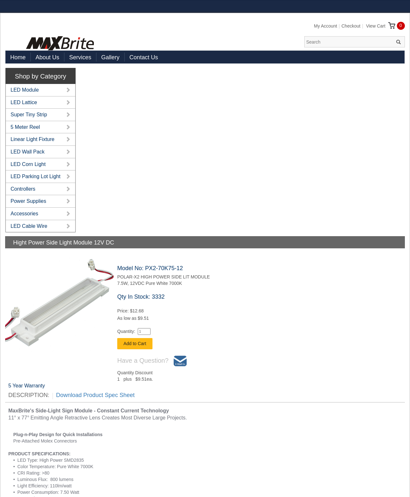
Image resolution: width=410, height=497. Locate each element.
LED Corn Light (28, 164)
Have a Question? (152, 361)
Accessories (24, 213)
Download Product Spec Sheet (95, 395)
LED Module (25, 90)
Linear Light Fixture (32, 139)
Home (18, 57)
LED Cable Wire (29, 226)
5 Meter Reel (25, 127)
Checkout (350, 26)
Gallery (110, 57)
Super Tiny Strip (29, 114)
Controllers (23, 189)
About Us (47, 57)
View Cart (380, 26)
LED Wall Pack (28, 151)
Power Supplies (28, 201)
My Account (325, 26)
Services (80, 57)
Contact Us (143, 57)
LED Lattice (24, 102)
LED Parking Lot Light (36, 176)
